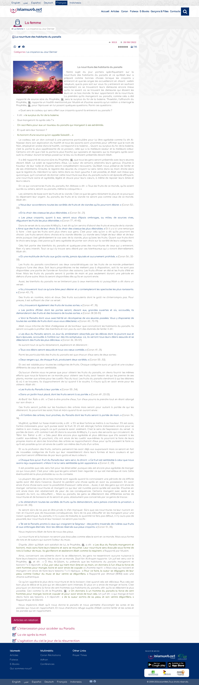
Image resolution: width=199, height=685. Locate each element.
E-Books (144, 11)
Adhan (44, 660)
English (16, 3)
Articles (115, 11)
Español (36, 3)
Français (61, 3)
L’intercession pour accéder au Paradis (46, 628)
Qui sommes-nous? (21, 668)
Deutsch (48, 3)
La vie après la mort (32, 634)
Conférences (47, 664)
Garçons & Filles (159, 11)
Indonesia (75, 3)
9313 (114, 42)
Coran (124, 11)
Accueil (105, 11)
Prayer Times (80, 655)
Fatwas (134, 11)
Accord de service (152, 651)
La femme (26, 23)
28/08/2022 (129, 42)
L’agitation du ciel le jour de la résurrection (49, 640)
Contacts (175, 11)
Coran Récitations (50, 655)
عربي (25, 3)
